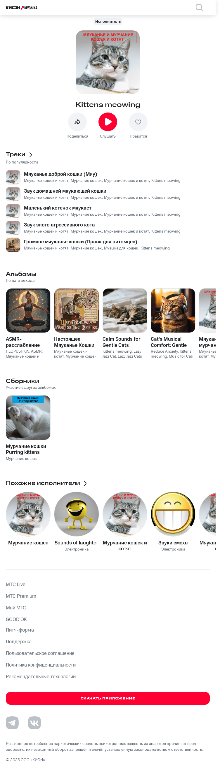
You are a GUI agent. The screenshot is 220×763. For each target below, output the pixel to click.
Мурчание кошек (28, 543)
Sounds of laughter (76, 543)
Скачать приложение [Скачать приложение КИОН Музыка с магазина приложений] (108, 698)
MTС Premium (21, 596)
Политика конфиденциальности (41, 665)
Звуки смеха (173, 543)
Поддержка (19, 641)
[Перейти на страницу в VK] (34, 722)
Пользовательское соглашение (40, 653)
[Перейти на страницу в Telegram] (12, 722)
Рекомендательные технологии (41, 676)
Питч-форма (20, 630)
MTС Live (15, 584)
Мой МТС (16, 607)
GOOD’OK (16, 619)
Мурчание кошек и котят (125, 546)
